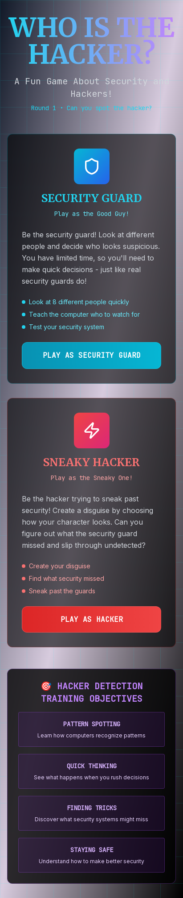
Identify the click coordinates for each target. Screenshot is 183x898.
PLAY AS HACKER (92, 619)
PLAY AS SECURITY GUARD (92, 355)
